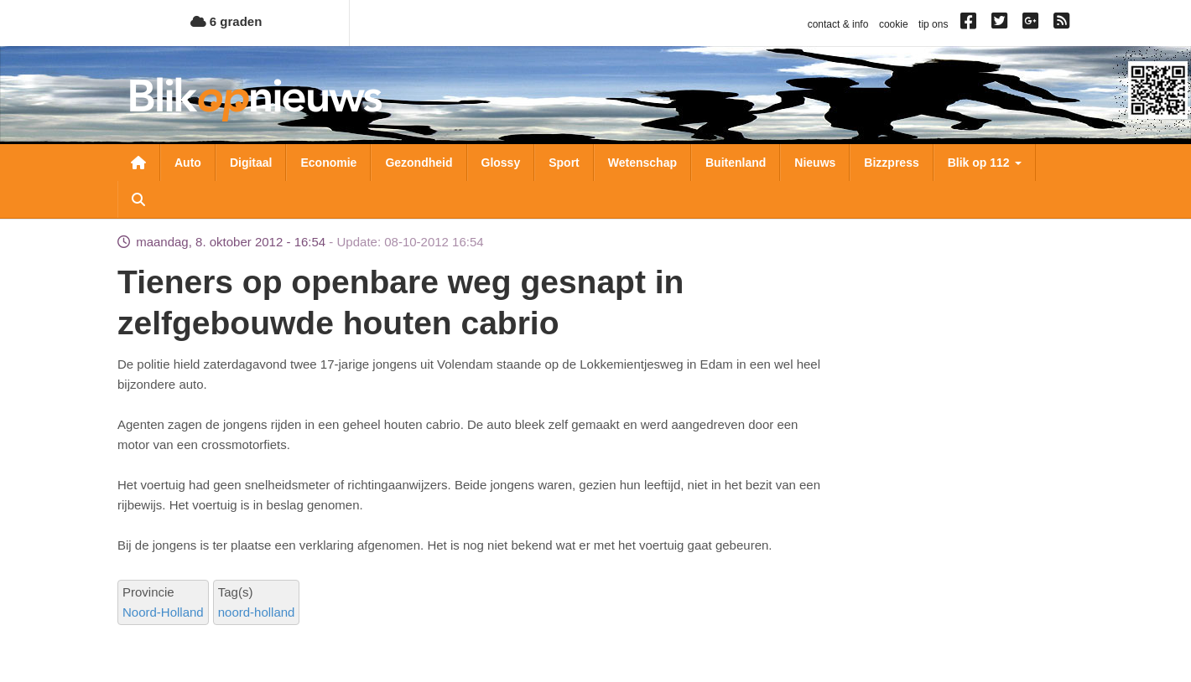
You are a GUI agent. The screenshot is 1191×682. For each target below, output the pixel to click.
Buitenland (735, 162)
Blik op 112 (985, 162)
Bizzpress (891, 162)
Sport (564, 162)
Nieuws (814, 162)
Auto (187, 162)
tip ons (933, 24)
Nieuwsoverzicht (138, 162)
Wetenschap (642, 162)
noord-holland (256, 612)
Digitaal (251, 162)
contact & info (838, 24)
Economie (328, 162)
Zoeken (138, 199)
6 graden (226, 21)
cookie (893, 24)
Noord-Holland (163, 612)
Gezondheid (418, 162)
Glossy (501, 162)
